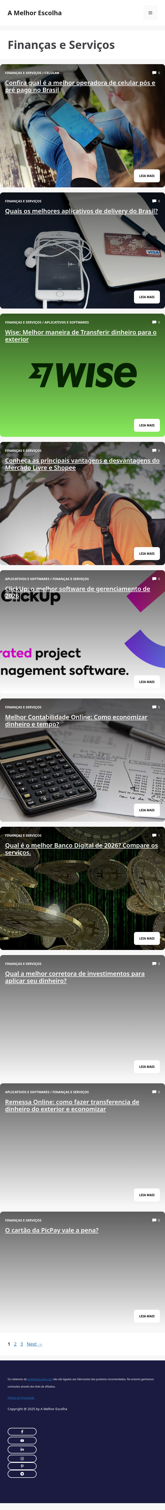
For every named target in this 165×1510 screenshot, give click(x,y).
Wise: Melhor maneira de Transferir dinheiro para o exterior (81, 335)
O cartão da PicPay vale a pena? (52, 1230)
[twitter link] (22, 1440)
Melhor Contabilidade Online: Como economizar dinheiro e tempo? (76, 720)
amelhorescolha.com (39, 1379)
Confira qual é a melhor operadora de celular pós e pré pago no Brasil (80, 86)
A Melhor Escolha (35, 12)
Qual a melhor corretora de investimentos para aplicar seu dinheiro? (75, 977)
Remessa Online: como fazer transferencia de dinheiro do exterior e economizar (72, 1105)
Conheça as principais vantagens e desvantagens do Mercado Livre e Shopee (82, 464)
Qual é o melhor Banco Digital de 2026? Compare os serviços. (81, 848)
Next (34, 1344)
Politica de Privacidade (21, 1397)
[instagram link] (22, 1431)
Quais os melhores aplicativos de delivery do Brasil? (81, 211)
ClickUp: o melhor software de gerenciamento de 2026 (77, 592)
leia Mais (147, 176)
